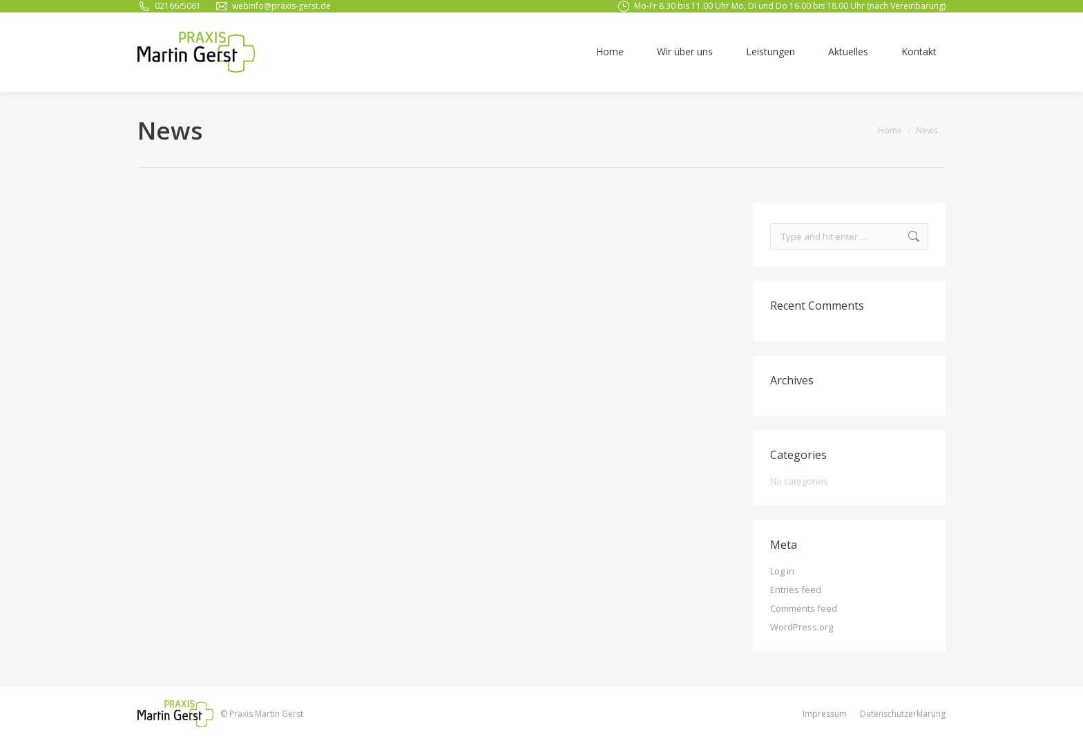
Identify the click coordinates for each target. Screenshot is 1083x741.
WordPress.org (801, 627)
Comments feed (803, 608)
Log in (782, 571)
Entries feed (795, 589)
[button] (1053, 721)
